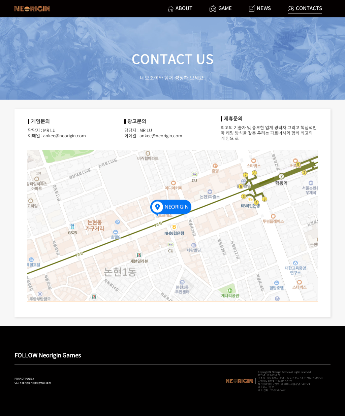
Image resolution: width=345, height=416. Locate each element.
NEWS (260, 8)
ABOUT (180, 8)
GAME (220, 8)
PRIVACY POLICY (24, 378)
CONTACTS (305, 8)
